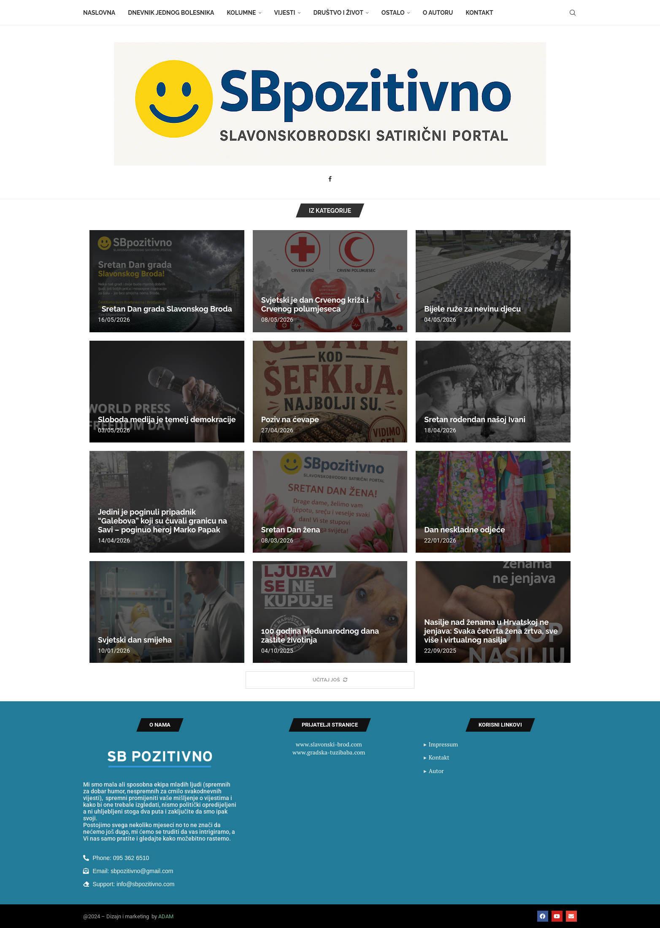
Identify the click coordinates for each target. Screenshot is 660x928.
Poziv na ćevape (290, 419)
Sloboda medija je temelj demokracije (167, 419)
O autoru (438, 12)
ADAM (165, 916)
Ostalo (393, 12)
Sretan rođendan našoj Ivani (474, 419)
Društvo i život (338, 12)
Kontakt (479, 12)
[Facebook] (330, 179)
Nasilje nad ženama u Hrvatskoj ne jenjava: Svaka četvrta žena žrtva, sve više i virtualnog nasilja (490, 631)
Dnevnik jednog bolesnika (171, 12)
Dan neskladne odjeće (464, 529)
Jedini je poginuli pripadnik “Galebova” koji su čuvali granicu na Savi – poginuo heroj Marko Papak (162, 520)
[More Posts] (330, 680)
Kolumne (241, 12)
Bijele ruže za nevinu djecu (472, 308)
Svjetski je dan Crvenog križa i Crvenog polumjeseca (315, 304)
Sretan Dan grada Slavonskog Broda (165, 308)
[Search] (572, 12)
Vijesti (284, 12)
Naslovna (99, 12)
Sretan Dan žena (290, 529)
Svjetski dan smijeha (135, 639)
